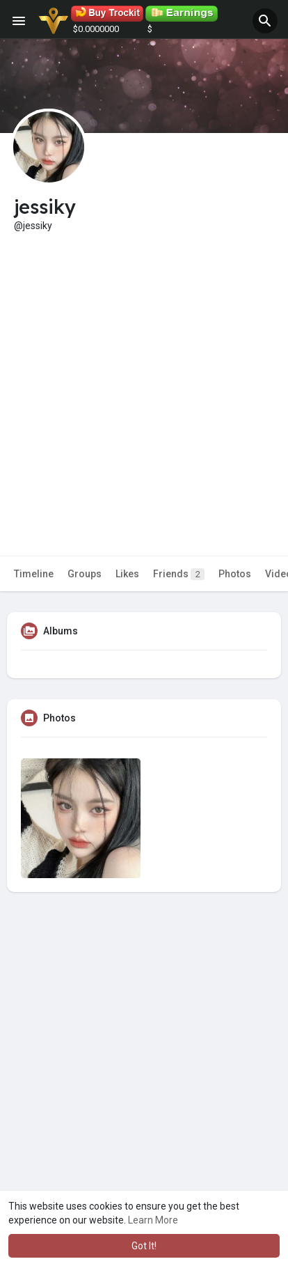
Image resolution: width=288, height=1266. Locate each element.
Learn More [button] (153, 1220)
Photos (234, 573)
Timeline (34, 573)
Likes (127, 573)
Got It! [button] (144, 1245)
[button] (265, 20)
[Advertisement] (144, 384)
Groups (84, 573)
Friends (179, 574)
